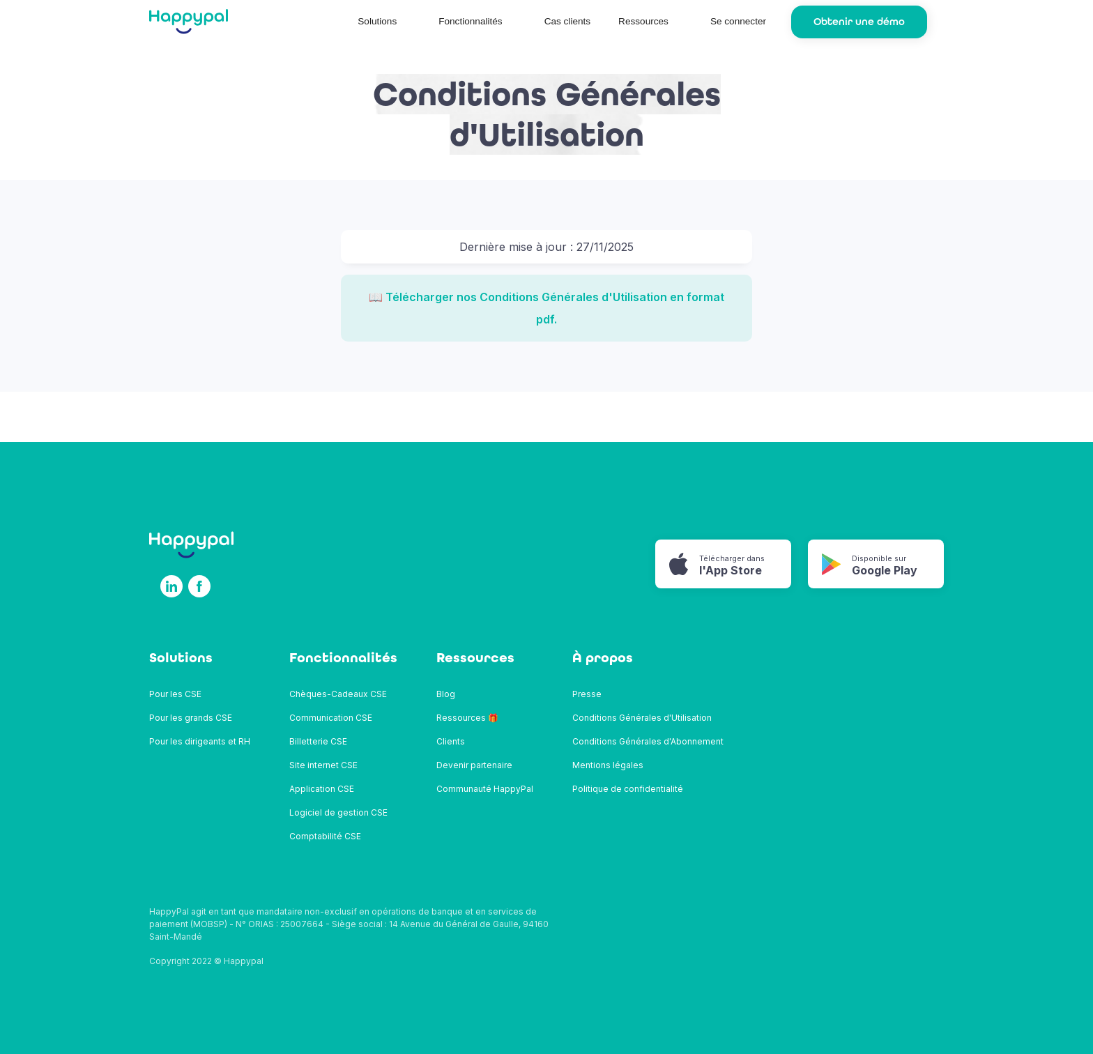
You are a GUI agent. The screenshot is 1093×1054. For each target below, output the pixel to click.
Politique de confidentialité (627, 789)
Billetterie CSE (318, 741)
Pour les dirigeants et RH (199, 741)
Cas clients (567, 21)
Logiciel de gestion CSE (338, 812)
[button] (384, 22)
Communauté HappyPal (484, 789)
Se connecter (738, 21)
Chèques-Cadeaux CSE (338, 694)
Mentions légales (607, 765)
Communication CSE (330, 717)
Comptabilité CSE (325, 836)
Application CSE (321, 789)
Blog (445, 694)
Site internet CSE (323, 765)
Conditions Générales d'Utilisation (642, 717)
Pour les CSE (175, 694)
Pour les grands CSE (190, 717)
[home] (188, 21)
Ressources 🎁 (467, 717)
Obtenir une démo (859, 21)
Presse (587, 694)
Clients (450, 741)
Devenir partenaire (474, 765)
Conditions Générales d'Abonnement (648, 741)
